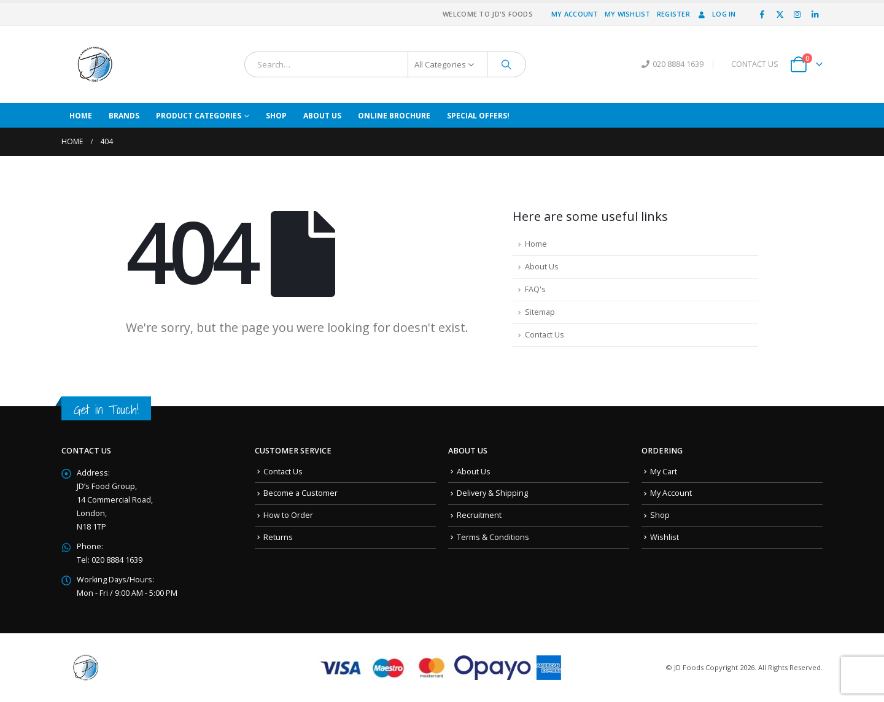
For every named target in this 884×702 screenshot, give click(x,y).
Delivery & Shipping (492, 493)
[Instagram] (797, 14)
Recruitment (479, 515)
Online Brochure (394, 115)
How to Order (288, 515)
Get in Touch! (106, 409)
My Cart (663, 471)
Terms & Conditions (493, 537)
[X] (780, 14)
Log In (716, 13)
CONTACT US (754, 64)
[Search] (506, 64)
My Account (575, 13)
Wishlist (664, 537)
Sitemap (540, 312)
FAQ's (535, 289)
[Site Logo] (95, 64)
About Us (322, 115)
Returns (278, 537)
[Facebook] (762, 14)
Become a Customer (300, 493)
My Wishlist (628, 13)
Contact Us (544, 335)
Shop (276, 115)
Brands (124, 115)
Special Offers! (478, 115)
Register (673, 13)
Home (80, 115)
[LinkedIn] (815, 14)
